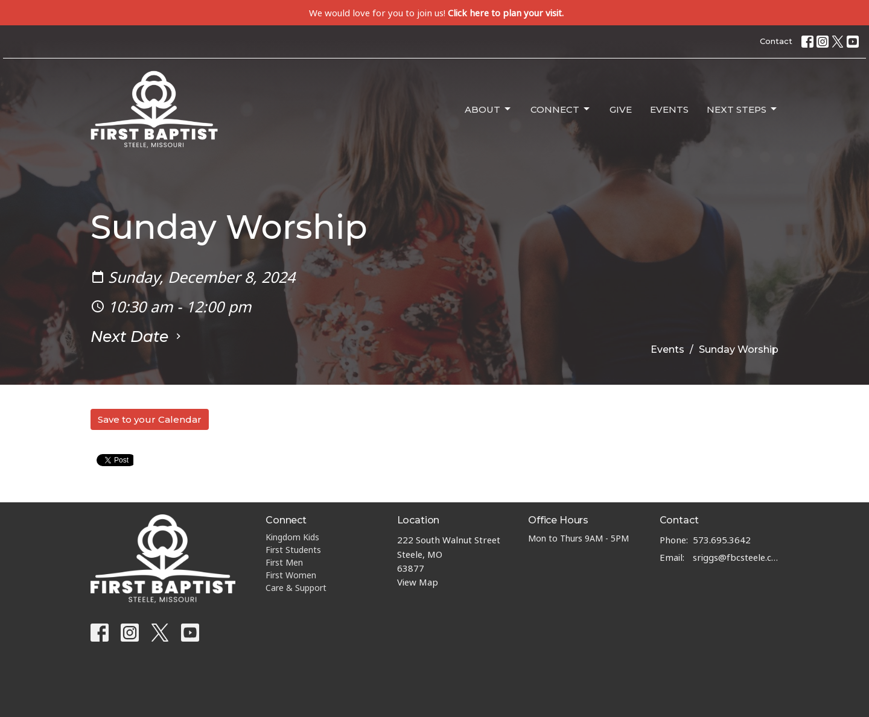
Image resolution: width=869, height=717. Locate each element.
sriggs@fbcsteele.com (736, 557)
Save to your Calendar (150, 419)
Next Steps (742, 109)
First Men (284, 562)
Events (669, 109)
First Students (293, 549)
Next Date (137, 336)
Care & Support (296, 587)
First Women (291, 575)
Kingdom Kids (292, 537)
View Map (417, 582)
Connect (560, 109)
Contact (776, 41)
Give (621, 109)
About (488, 109)
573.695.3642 (722, 540)
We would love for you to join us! (436, 13)
